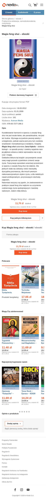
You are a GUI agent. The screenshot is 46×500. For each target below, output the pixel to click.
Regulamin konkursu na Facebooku (14, 471)
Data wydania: (8, 111)
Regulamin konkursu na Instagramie (15, 474)
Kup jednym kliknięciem (20, 218)
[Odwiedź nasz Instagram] (21, 490)
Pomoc (4, 463)
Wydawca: (6, 121)
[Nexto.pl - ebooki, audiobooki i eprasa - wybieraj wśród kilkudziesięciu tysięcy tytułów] (10, 4)
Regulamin (6, 452)
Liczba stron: (7, 117)
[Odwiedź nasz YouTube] (28, 490)
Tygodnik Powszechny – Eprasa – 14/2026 (9, 343)
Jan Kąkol (22, 89)
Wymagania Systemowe (10, 459)
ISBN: (4, 124)
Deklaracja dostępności (10, 478)
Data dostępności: (9, 108)
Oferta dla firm (7, 482)
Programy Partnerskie (9, 440)
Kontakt (4, 467)
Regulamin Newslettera (10, 455)
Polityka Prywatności (9, 448)
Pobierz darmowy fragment (21, 95)
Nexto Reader (7, 444)
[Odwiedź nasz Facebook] (15, 490)
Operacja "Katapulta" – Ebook (8, 393)
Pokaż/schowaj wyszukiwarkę (30, 5)
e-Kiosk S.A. (29, 495)
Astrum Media (17, 121)
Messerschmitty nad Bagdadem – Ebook (28, 343)
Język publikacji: (9, 114)
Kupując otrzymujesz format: (13, 102)
